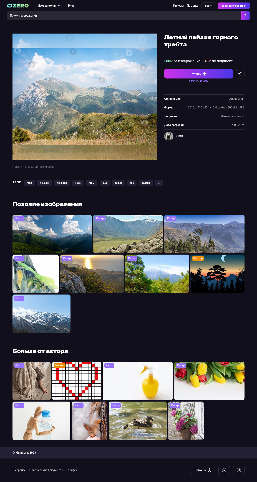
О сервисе (19, 470)
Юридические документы (46, 470)
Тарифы (178, 5)
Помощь (192, 5)
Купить (199, 74)
